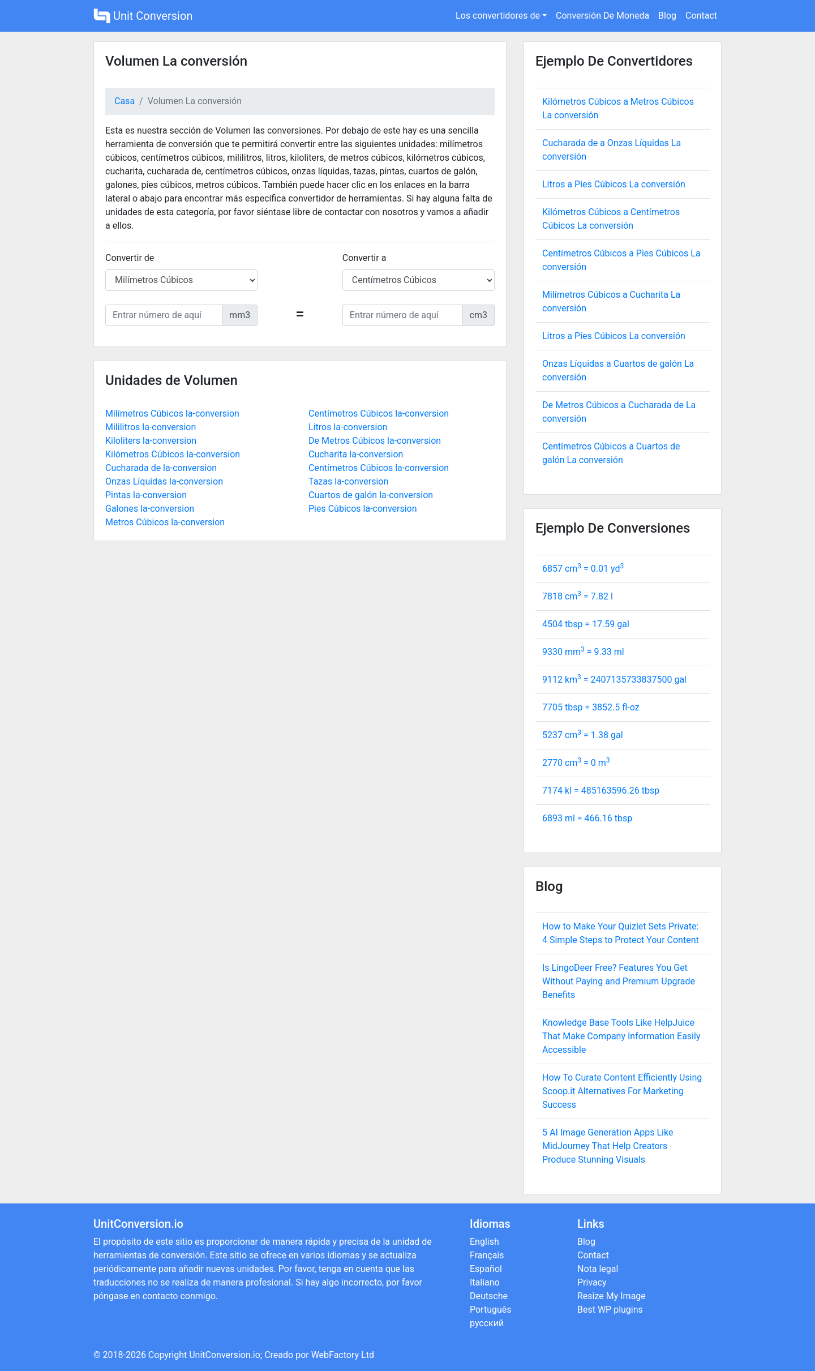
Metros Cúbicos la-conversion (165, 522)
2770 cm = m (576, 762)
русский (487, 1323)
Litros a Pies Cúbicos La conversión (613, 184)
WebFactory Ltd (342, 1354)
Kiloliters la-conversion (150, 440)
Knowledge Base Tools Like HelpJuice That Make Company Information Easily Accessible (621, 1036)
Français (487, 1255)
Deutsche (489, 1296)
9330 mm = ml (583, 651)
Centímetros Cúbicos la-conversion (378, 413)
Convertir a (364, 257)
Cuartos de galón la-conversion (370, 495)
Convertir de (129, 257)
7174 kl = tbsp (600, 790)
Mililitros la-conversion (150, 427)
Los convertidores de (498, 15)
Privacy (592, 1282)
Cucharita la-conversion (355, 454)
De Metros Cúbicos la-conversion (374, 440)
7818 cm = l (577, 596)
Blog (667, 15)
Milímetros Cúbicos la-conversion (172, 413)
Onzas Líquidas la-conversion (164, 481)
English (484, 1241)
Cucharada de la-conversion (161, 467)
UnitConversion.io (224, 1354)
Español (486, 1268)
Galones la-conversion (149, 508)
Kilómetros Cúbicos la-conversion (172, 454)
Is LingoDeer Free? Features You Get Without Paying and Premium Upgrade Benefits (618, 981)
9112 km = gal (614, 679)
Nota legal (597, 1268)
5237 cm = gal (582, 735)
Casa (124, 101)
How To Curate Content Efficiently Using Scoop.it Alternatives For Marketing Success (622, 1091)
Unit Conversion (142, 15)
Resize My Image (611, 1296)
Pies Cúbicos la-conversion (362, 508)
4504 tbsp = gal (585, 624)
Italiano (485, 1282)
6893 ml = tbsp (587, 818)
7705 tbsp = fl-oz (591, 707)
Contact (701, 15)
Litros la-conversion (347, 427)
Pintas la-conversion (146, 495)
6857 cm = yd (583, 568)
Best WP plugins (610, 1309)
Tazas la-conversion (348, 481)
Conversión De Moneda (602, 15)
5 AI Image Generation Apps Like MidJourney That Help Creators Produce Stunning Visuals (607, 1146)
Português (491, 1309)
